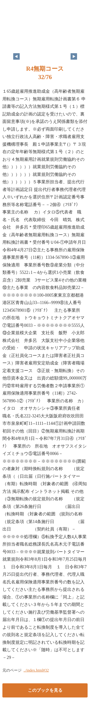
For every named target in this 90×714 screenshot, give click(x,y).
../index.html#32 (36, 670)
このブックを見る (45, 690)
